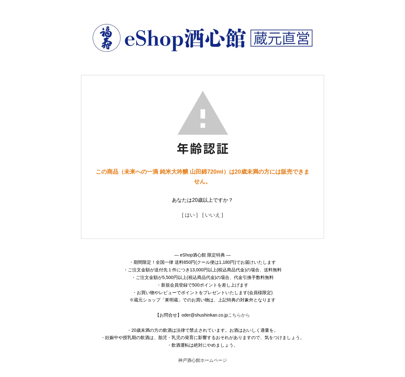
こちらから (239, 315)
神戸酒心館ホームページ (202, 360)
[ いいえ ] (212, 215)
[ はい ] (190, 215)
